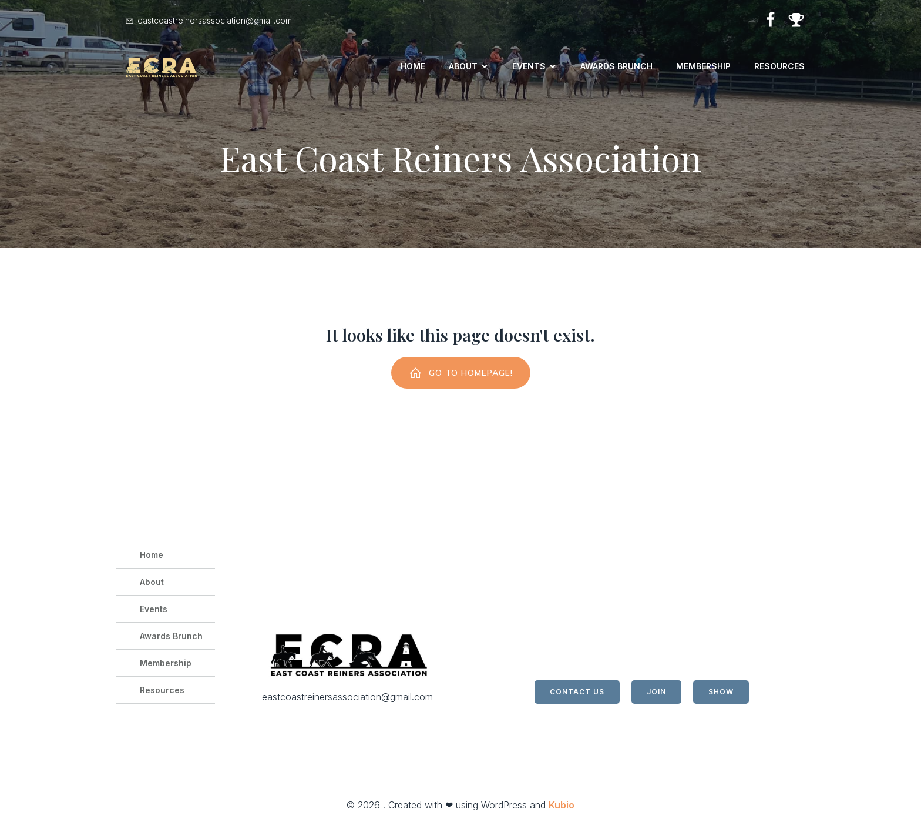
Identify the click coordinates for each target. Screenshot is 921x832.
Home (413, 67)
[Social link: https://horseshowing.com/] (792, 20)
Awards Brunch (616, 67)
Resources (779, 67)
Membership (703, 67)
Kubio (561, 807)
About (152, 584)
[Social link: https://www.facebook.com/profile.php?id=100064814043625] (766, 20)
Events (153, 611)
